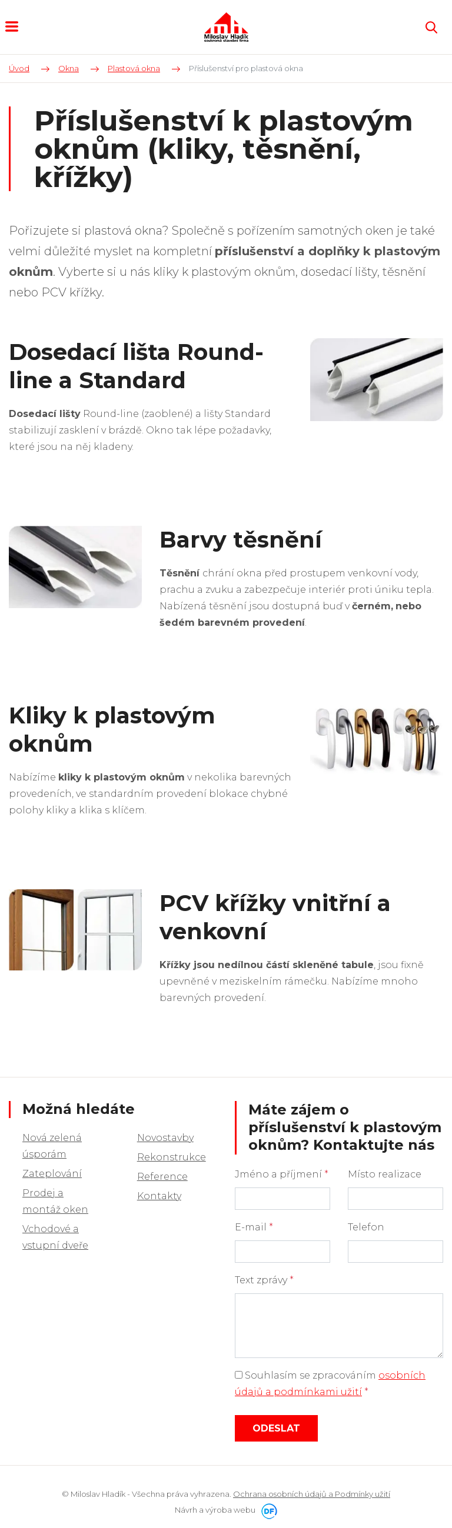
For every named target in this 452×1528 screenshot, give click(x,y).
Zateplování (52, 1173)
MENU (12, 26)
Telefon (366, 1227)
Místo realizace (384, 1174)
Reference (162, 1176)
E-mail (254, 1227)
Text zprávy (264, 1280)
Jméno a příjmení (281, 1174)
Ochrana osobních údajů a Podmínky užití (311, 1494)
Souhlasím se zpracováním (330, 1383)
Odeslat (276, 1428)
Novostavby (165, 1137)
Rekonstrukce (171, 1157)
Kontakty (159, 1196)
